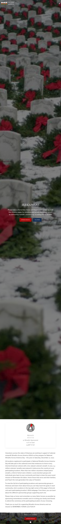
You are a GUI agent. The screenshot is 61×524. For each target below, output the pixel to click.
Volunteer (37, 219)
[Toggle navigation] (59, 3)
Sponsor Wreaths (25, 219)
